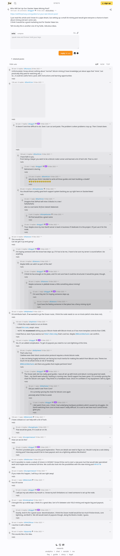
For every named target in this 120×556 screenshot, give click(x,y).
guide (55, 554)
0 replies (20, 69)
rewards (60, 548)
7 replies (24, 124)
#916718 (97, 464)
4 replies (28, 261)
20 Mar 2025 (36, 69)
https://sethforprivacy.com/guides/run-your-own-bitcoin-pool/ (34, 14)
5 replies (24, 249)
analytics (49, 551)
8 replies (21, 82)
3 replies (28, 189)
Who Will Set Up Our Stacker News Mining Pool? (29, 8)
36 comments (22, 11)
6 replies (20, 237)
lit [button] (97, 64)
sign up (106, 3)
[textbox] (45, 42)
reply (66, 53)
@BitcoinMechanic (82, 334)
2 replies (29, 154)
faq (48, 554)
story (63, 554)
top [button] (108, 64)
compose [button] (20, 33)
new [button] (102, 64)
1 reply (32, 166)
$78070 (57, 3)
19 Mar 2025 (40, 11)
